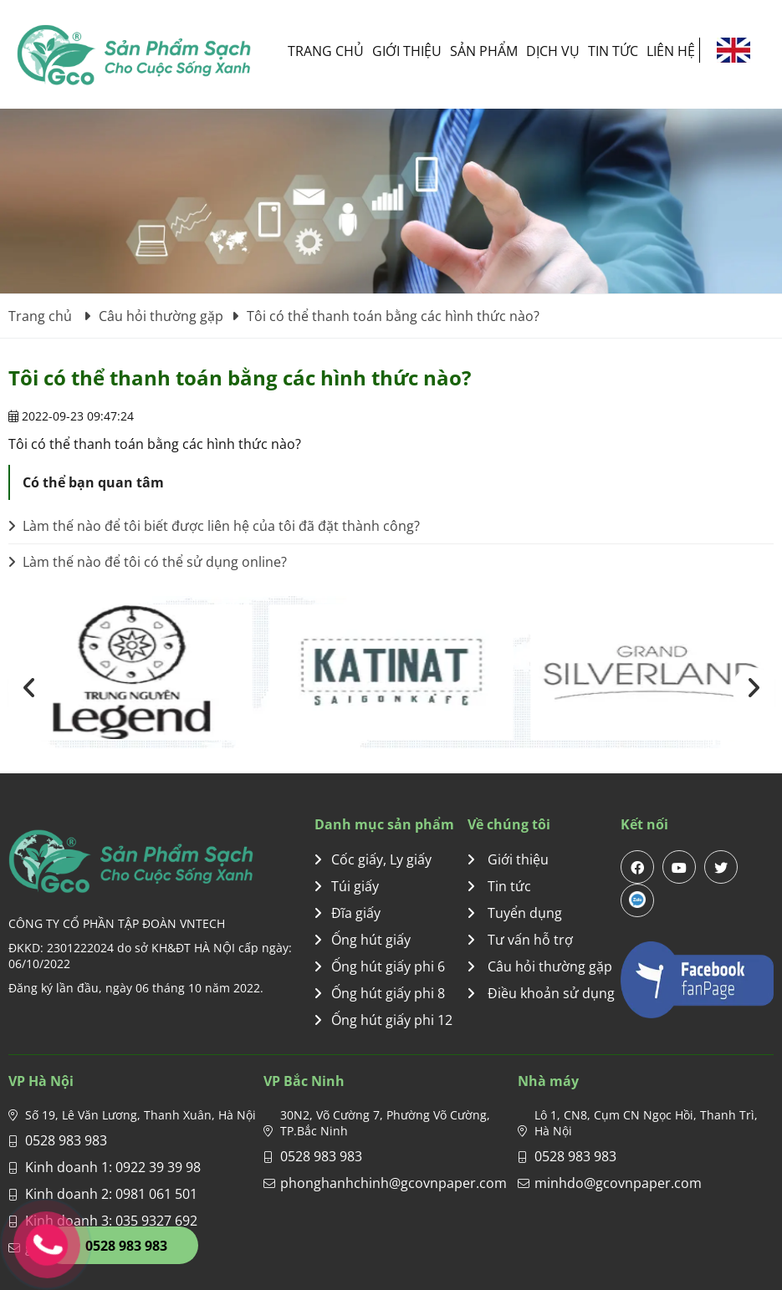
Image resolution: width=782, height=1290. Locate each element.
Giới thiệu (407, 51)
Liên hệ (671, 51)
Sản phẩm (484, 51)
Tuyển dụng (515, 913)
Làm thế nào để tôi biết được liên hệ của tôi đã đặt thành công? (214, 526)
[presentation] (29, 688)
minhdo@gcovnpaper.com (618, 1183)
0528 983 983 (66, 1140)
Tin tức (613, 51)
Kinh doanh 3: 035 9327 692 (111, 1220)
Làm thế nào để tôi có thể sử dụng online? (147, 562)
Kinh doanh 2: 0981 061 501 (111, 1194)
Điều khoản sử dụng (541, 993)
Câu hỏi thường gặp (540, 966)
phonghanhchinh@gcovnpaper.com (393, 1183)
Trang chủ (326, 51)
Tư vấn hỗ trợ (520, 940)
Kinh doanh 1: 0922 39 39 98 (113, 1167)
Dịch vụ (553, 51)
